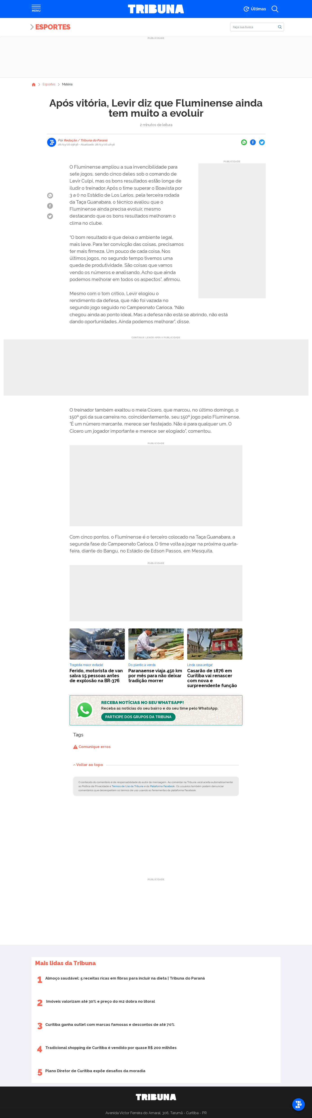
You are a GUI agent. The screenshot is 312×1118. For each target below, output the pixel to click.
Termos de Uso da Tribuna (127, 786)
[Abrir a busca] (275, 9)
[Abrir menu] (36, 8)
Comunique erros (92, 747)
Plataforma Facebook (162, 786)
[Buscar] (257, 27)
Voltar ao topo (88, 765)
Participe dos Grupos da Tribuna (138, 717)
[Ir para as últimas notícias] (254, 9)
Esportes (52, 27)
